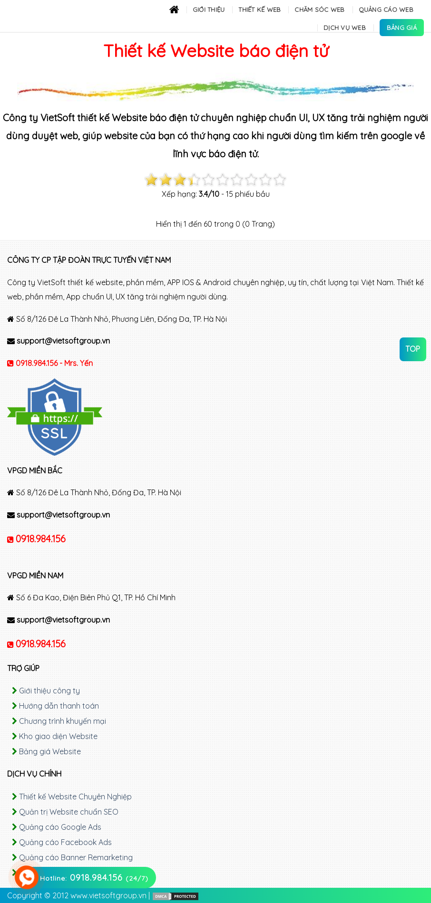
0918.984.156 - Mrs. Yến (54, 363)
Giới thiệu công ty (49, 690)
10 (280, 180)
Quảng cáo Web (386, 9)
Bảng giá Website (50, 751)
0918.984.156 (41, 539)
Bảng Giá (402, 27)
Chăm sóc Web (319, 9)
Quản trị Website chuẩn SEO (68, 812)
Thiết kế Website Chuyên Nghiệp (75, 796)
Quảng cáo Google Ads (60, 827)
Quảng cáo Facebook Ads (65, 842)
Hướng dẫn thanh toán (59, 706)
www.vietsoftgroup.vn (108, 895)
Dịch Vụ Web (344, 27)
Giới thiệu (209, 9)
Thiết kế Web (259, 9)
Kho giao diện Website (58, 736)
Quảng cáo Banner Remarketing (76, 857)
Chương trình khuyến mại (62, 721)
